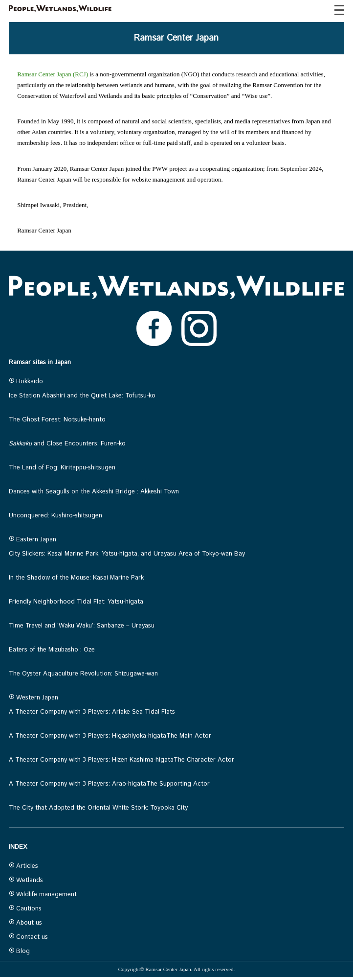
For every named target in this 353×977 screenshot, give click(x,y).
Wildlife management (43, 894)
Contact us (28, 937)
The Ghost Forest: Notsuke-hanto (57, 419)
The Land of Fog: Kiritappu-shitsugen (62, 467)
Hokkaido (26, 381)
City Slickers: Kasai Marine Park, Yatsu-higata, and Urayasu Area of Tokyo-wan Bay (127, 553)
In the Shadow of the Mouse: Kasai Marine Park (76, 577)
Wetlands (26, 880)
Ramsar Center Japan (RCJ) (52, 74)
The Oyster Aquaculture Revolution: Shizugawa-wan (83, 673)
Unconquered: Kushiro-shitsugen (55, 515)
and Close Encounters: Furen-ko (67, 443)
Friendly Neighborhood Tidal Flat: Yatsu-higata (76, 601)
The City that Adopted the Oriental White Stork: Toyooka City (98, 808)
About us (25, 923)
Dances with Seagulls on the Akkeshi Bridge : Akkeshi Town (94, 491)
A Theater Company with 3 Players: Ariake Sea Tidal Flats (92, 712)
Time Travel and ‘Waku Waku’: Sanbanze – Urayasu (81, 625)
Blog (19, 951)
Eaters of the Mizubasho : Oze (52, 649)
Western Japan (33, 697)
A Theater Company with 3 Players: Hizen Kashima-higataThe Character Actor (121, 760)
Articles (23, 866)
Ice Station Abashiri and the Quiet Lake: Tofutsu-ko (82, 395)
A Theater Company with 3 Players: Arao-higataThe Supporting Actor (109, 784)
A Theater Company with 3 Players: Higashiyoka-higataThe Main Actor (110, 736)
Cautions (25, 908)
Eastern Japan (32, 539)
